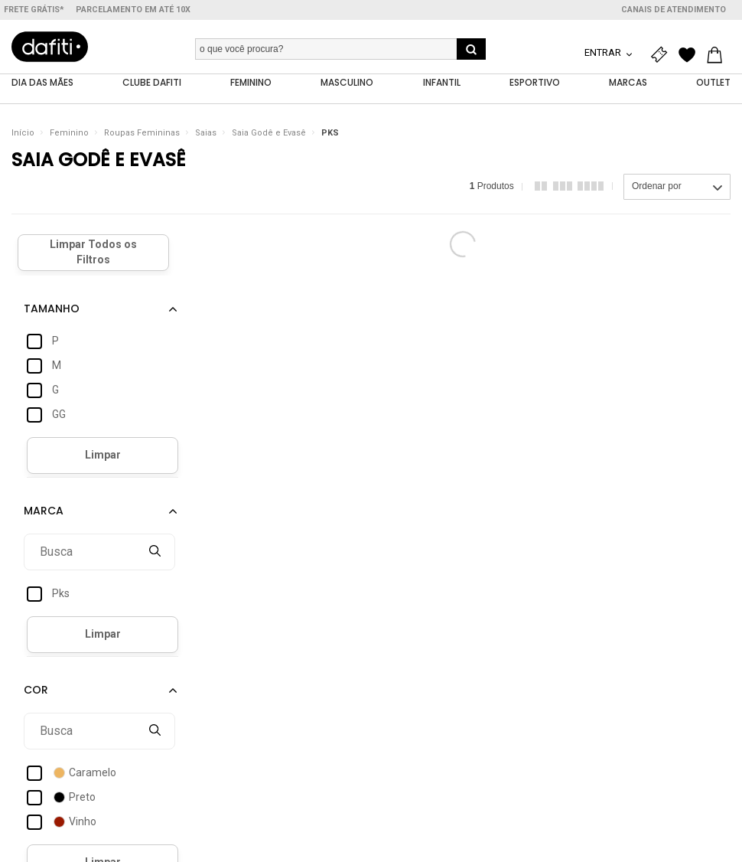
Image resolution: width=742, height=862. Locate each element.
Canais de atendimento (673, 10)
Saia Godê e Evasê (269, 134)
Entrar (603, 52)
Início (22, 134)
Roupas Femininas (142, 134)
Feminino (69, 134)
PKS (330, 134)
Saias (205, 134)
